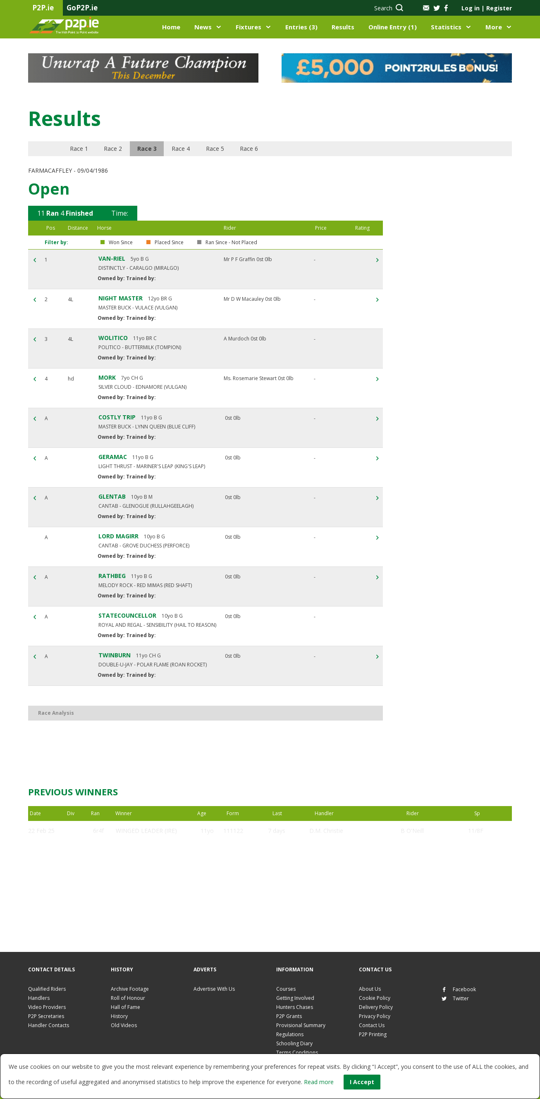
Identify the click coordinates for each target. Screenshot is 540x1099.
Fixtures (248, 27)
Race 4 (188, 148)
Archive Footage (130, 988)
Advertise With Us (214, 988)
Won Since (121, 242)
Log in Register (486, 8)
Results (343, 27)
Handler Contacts (48, 1025)
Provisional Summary (300, 1025)
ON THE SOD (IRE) (141, 890)
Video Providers (47, 1007)
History (119, 1016)
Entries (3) (301, 27)
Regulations (289, 1034)
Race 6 (259, 148)
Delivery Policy (376, 1007)
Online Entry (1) (392, 27)
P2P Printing (373, 1034)
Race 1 (81, 148)
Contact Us (372, 1025)
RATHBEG (112, 576)
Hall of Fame (125, 1007)
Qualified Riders (47, 988)
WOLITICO (113, 338)
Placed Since (169, 242)
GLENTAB (112, 496)
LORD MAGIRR (118, 536)
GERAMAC (112, 457)
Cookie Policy (374, 997)
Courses (286, 988)
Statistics (446, 27)
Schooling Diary (294, 1043)
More (493, 27)
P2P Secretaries (46, 1016)
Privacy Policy (374, 1016)
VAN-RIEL (111, 258)
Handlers (39, 997)
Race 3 (152, 148)
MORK (107, 377)
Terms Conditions (297, 1052)
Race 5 (224, 148)
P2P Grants (289, 1016)
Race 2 (117, 148)
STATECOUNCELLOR (127, 615)
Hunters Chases (294, 1007)
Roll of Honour (128, 997)
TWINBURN (114, 655)
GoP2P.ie (82, 7)
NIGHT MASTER (120, 298)
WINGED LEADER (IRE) (146, 831)
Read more (319, 1082)
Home (171, 27)
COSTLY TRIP (117, 417)
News (203, 27)
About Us (370, 988)
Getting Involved (295, 997)
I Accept (362, 1082)
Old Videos (124, 1025)
